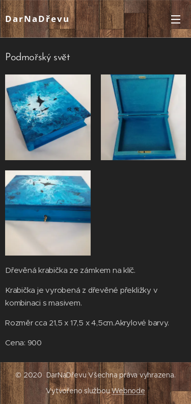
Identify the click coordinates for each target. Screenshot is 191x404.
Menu (175, 19)
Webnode (128, 390)
